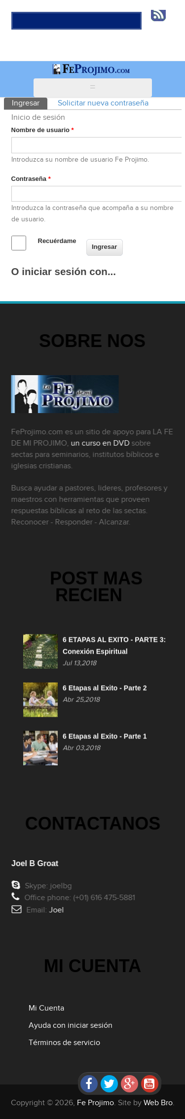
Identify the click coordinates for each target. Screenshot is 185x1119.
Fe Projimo (95, 1103)
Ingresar (29, 103)
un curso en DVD (98, 443)
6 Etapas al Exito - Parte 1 (105, 738)
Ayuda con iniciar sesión (70, 1025)
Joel (57, 910)
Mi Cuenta (46, 1008)
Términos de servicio (64, 1043)
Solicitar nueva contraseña (103, 103)
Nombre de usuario (42, 130)
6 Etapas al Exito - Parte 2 (105, 690)
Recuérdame (57, 241)
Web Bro (158, 1103)
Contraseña (31, 178)
